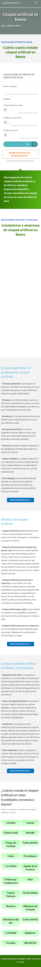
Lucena (30, 822)
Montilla (30, 832)
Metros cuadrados (10, 86)
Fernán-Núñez (30, 893)
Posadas (11, 943)
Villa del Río (30, 943)
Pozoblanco (30, 856)
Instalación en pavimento (12, 118)
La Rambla (10, 933)
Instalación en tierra (10, 130)
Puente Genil (11, 832)
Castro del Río (30, 919)
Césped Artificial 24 (10, 3)
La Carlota (10, 866)
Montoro (11, 906)
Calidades (7, 99)
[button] (20, 154)
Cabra (11, 856)
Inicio (3, 26)
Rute (30, 879)
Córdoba (10, 26)
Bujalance (30, 933)
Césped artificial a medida (13, 105)
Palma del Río (30, 842)
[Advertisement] (20, 260)
